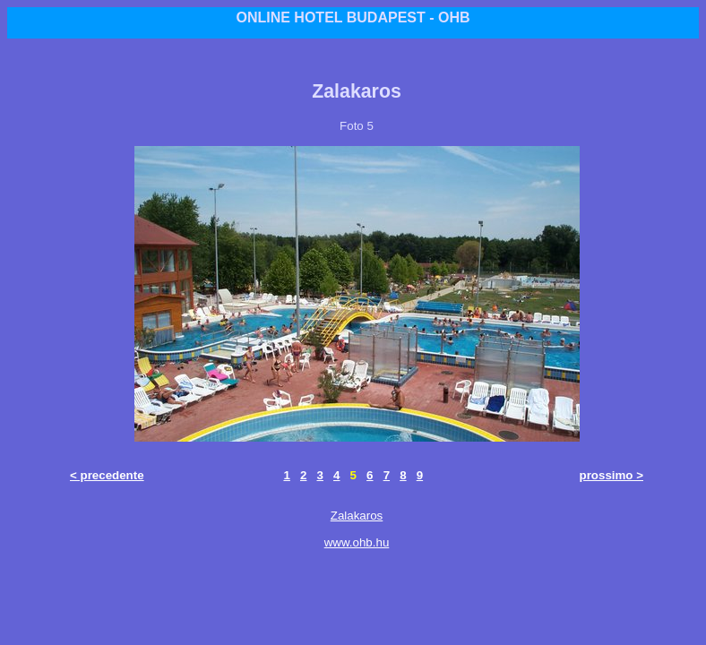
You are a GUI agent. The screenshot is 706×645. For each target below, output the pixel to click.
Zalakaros (357, 515)
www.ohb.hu (357, 542)
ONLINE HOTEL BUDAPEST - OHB (352, 17)
